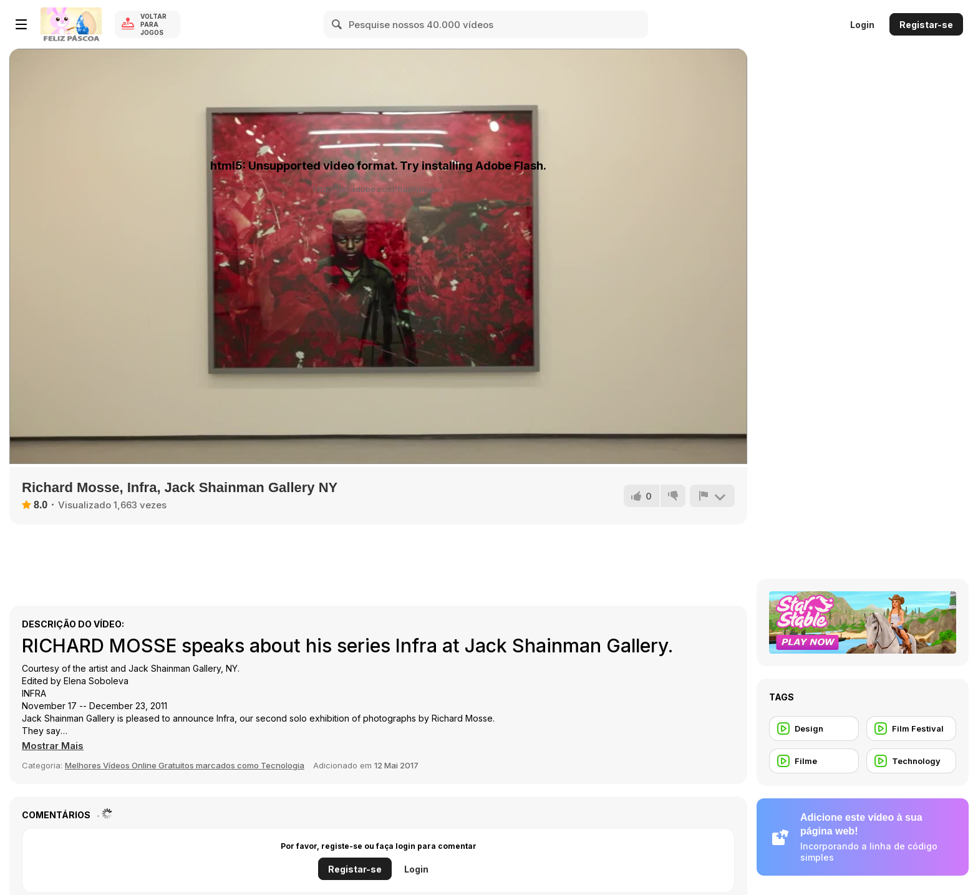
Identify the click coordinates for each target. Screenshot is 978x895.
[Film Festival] (911, 728)
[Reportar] (712, 496)
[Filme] (814, 760)
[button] (53, 746)
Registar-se (926, 24)
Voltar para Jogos (153, 24)
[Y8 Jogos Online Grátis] (71, 24)
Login (862, 24)
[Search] (337, 24)
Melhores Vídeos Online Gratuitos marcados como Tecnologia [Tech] (184, 765)
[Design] (814, 728)
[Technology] (911, 760)
